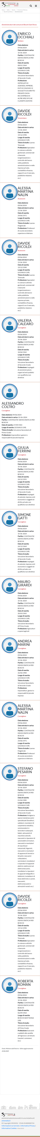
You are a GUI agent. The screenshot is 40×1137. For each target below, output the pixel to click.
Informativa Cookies (9, 1128)
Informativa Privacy (28, 1126)
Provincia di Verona (22, 10)
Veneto (13, 10)
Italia (8, 10)
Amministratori (19, 11)
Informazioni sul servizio (10, 1126)
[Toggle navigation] (30, 5)
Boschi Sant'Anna (8, 11)
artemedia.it (6, 1121)
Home (3, 10)
